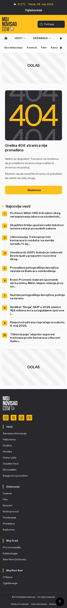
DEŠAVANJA (40, 38)
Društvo (7, 445)
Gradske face (11, 463)
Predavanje (9, 517)
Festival (32, 47)
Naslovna (34, 190)
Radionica (8, 529)
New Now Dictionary (14, 559)
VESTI (18, 38)
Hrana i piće (9, 457)
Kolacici (52, 604)
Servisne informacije (15, 433)
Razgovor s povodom (15, 475)
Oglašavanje (33, 10)
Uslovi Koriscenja (39, 604)
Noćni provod (11, 511)
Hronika (7, 451)
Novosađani (9, 469)
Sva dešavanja (13, 47)
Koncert (56, 47)
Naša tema (9, 439)
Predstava (9, 523)
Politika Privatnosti (20, 604)
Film (44, 47)
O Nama (7, 577)
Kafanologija (10, 553)
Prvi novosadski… (12, 547)
